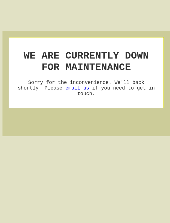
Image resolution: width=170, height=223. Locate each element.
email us (77, 93)
